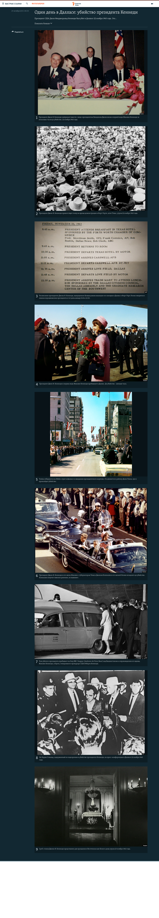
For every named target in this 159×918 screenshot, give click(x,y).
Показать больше (43, 23)
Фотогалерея (38, 4)
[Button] (17, 32)
